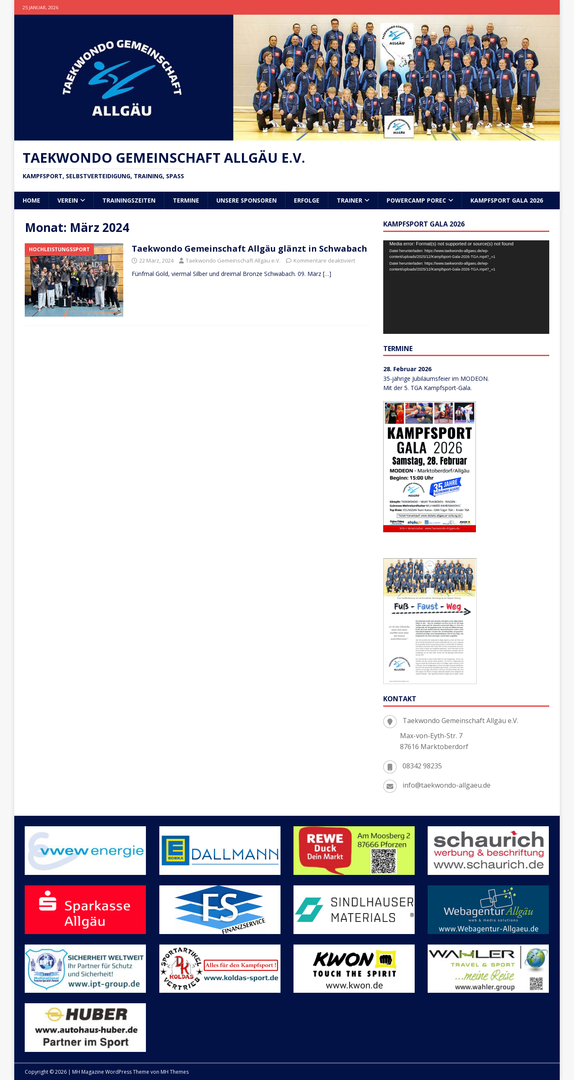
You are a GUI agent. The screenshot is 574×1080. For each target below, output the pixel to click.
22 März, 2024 (156, 260)
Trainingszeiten (129, 200)
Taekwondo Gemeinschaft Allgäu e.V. (233, 260)
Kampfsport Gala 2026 (506, 200)
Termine (186, 200)
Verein (67, 200)
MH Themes (175, 1071)
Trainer (349, 200)
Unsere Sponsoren (246, 200)
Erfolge (306, 200)
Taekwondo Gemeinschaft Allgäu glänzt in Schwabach (249, 248)
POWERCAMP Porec (416, 200)
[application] (466, 287)
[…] (327, 274)
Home (31, 200)
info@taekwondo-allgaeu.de (447, 785)
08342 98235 (422, 765)
